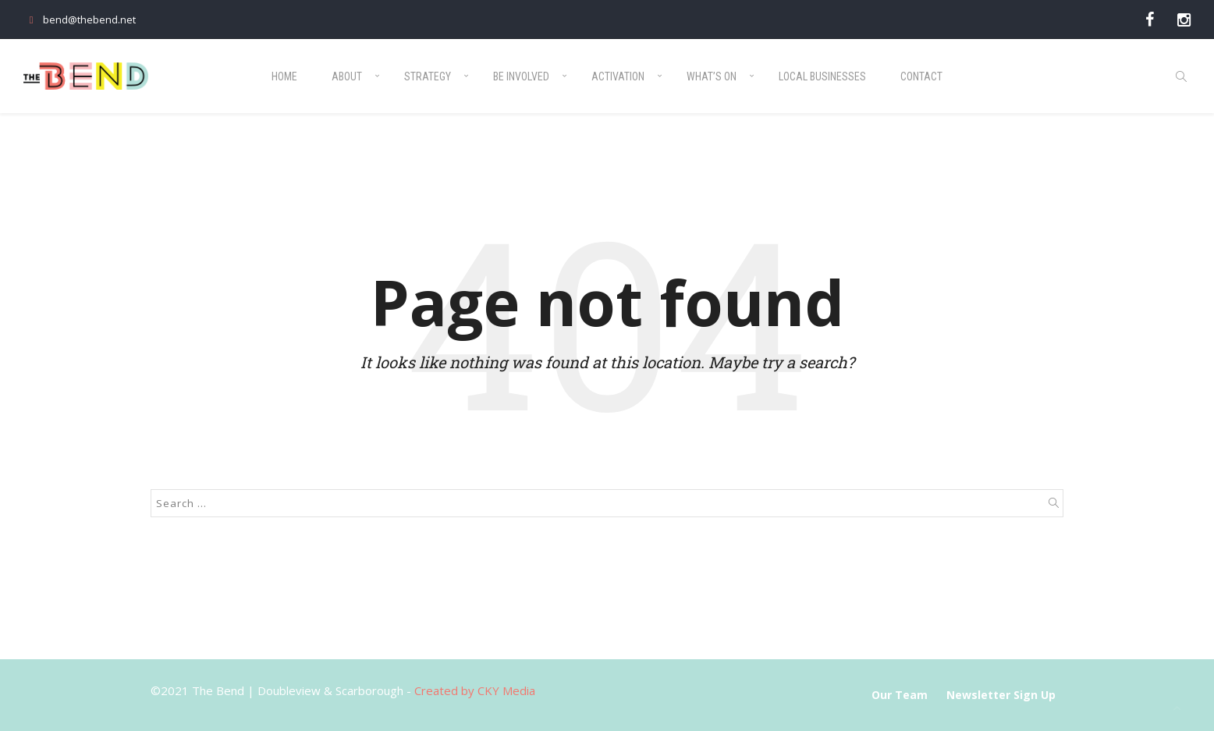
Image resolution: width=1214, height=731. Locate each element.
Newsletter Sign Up (1001, 694)
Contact (921, 76)
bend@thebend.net (79, 19)
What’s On (712, 76)
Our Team (899, 694)
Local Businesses (822, 76)
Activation (617, 76)
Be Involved (521, 76)
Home (284, 76)
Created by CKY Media (474, 690)
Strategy (427, 76)
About (347, 76)
